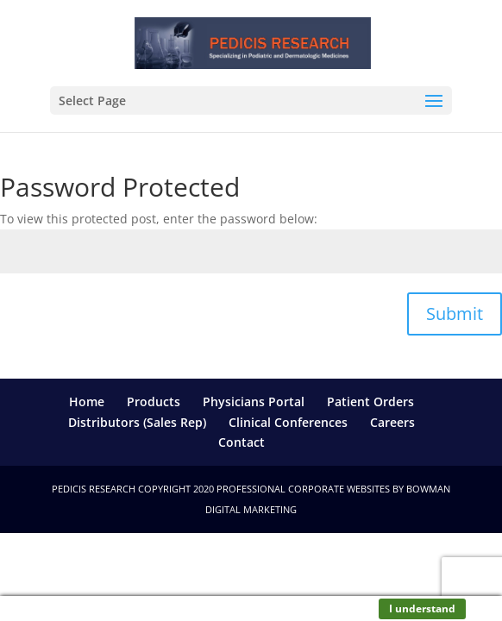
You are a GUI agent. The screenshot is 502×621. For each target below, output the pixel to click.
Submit (454, 313)
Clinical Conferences (288, 422)
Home (86, 401)
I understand (422, 608)
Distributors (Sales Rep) (137, 422)
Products (153, 401)
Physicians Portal (253, 401)
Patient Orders (370, 401)
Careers (392, 422)
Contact (241, 442)
